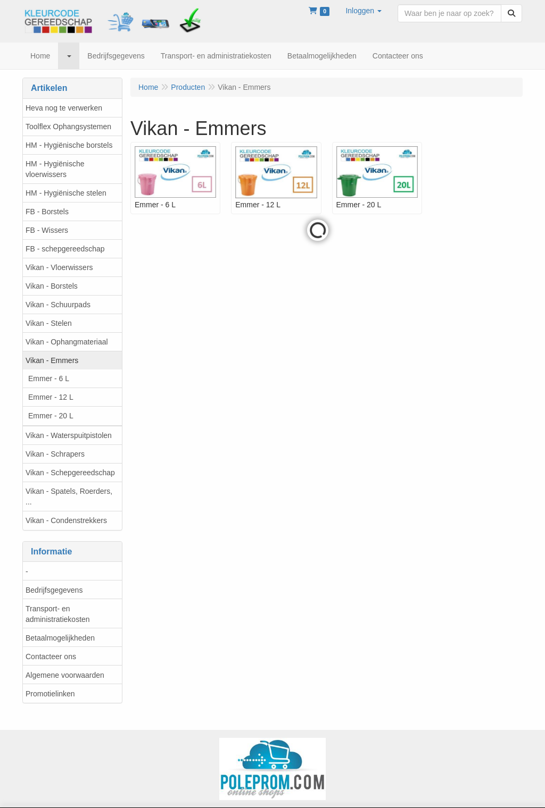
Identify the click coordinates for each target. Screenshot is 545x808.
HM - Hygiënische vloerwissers (55, 169)
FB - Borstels (47, 211)
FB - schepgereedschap (65, 249)
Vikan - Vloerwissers (59, 267)
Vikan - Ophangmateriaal (67, 342)
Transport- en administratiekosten (58, 614)
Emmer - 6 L (48, 378)
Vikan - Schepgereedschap (70, 472)
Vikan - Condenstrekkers (66, 520)
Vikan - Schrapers (55, 454)
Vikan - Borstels (52, 286)
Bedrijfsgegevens (54, 590)
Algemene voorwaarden (65, 675)
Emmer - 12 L (50, 397)
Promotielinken (50, 693)
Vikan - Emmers (52, 360)
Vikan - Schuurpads (58, 304)
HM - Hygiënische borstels (69, 145)
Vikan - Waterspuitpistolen (69, 435)
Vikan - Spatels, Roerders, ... (69, 496)
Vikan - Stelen (49, 323)
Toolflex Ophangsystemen (68, 126)
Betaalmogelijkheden (60, 638)
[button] (363, 10)
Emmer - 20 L (50, 415)
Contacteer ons (51, 656)
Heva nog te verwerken (64, 108)
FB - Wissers (47, 230)
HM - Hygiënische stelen (66, 193)
